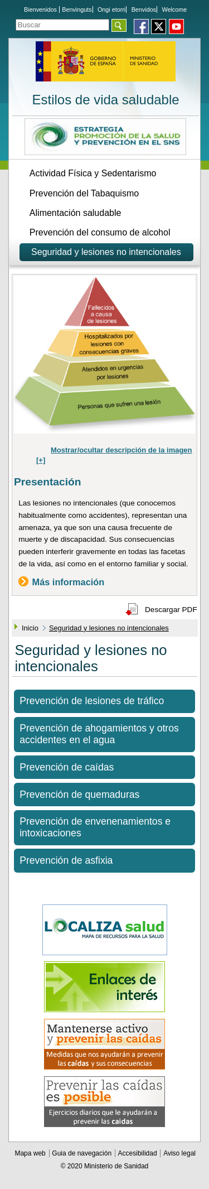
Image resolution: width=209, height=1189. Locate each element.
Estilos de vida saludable (105, 99)
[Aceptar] (119, 25)
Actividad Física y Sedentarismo (93, 173)
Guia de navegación (82, 1153)
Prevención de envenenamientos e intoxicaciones (95, 827)
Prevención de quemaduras (79, 794)
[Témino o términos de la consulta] (62, 25)
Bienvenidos (40, 9)
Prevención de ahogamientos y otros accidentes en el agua (99, 734)
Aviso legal (179, 1153)
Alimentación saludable (75, 213)
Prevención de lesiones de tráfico (92, 700)
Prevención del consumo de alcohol (100, 232)
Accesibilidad (138, 1153)
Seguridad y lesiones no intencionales (106, 252)
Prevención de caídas (67, 767)
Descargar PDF (171, 609)
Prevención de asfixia (66, 860)
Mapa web (30, 1153)
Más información (68, 581)
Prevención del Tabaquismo (84, 193)
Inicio (30, 628)
